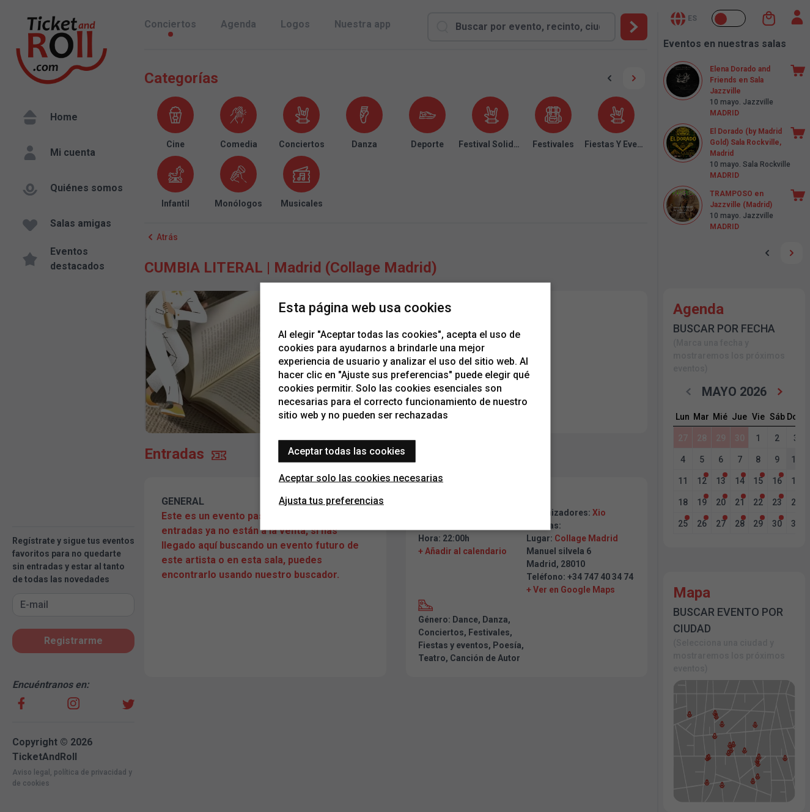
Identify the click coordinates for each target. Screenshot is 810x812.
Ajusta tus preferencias (331, 500)
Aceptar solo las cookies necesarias (361, 477)
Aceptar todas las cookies (346, 450)
